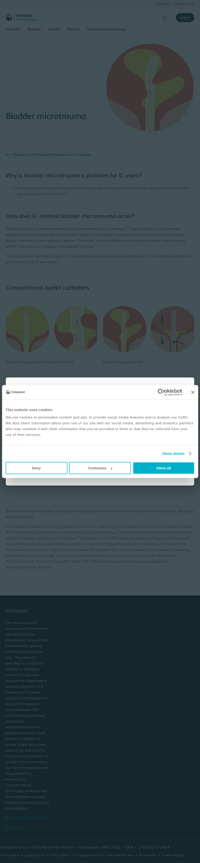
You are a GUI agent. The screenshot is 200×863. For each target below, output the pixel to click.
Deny (36, 468)
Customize (100, 468)
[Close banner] (192, 392)
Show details (173, 453)
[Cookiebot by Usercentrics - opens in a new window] (161, 392)
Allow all (163, 468)
